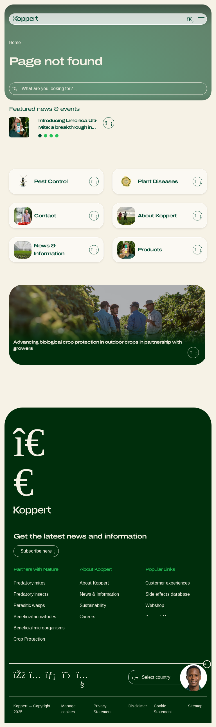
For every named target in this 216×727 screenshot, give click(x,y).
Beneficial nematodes (35, 617)
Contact (88, 628)
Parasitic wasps (29, 605)
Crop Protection (29, 639)
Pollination (24, 650)
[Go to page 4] (56, 135)
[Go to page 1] (40, 135)
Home (15, 42)
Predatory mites (30, 583)
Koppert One (158, 617)
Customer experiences (167, 583)
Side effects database (167, 594)
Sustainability (93, 605)
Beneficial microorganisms (39, 628)
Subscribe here (38, 551)
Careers (87, 617)
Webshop (154, 605)
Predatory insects (31, 594)
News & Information (99, 594)
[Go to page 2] (45, 135)
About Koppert (94, 583)
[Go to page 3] (51, 135)
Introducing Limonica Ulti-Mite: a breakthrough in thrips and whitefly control (68, 124)
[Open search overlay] (190, 19)
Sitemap (195, 710)
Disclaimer (138, 710)
